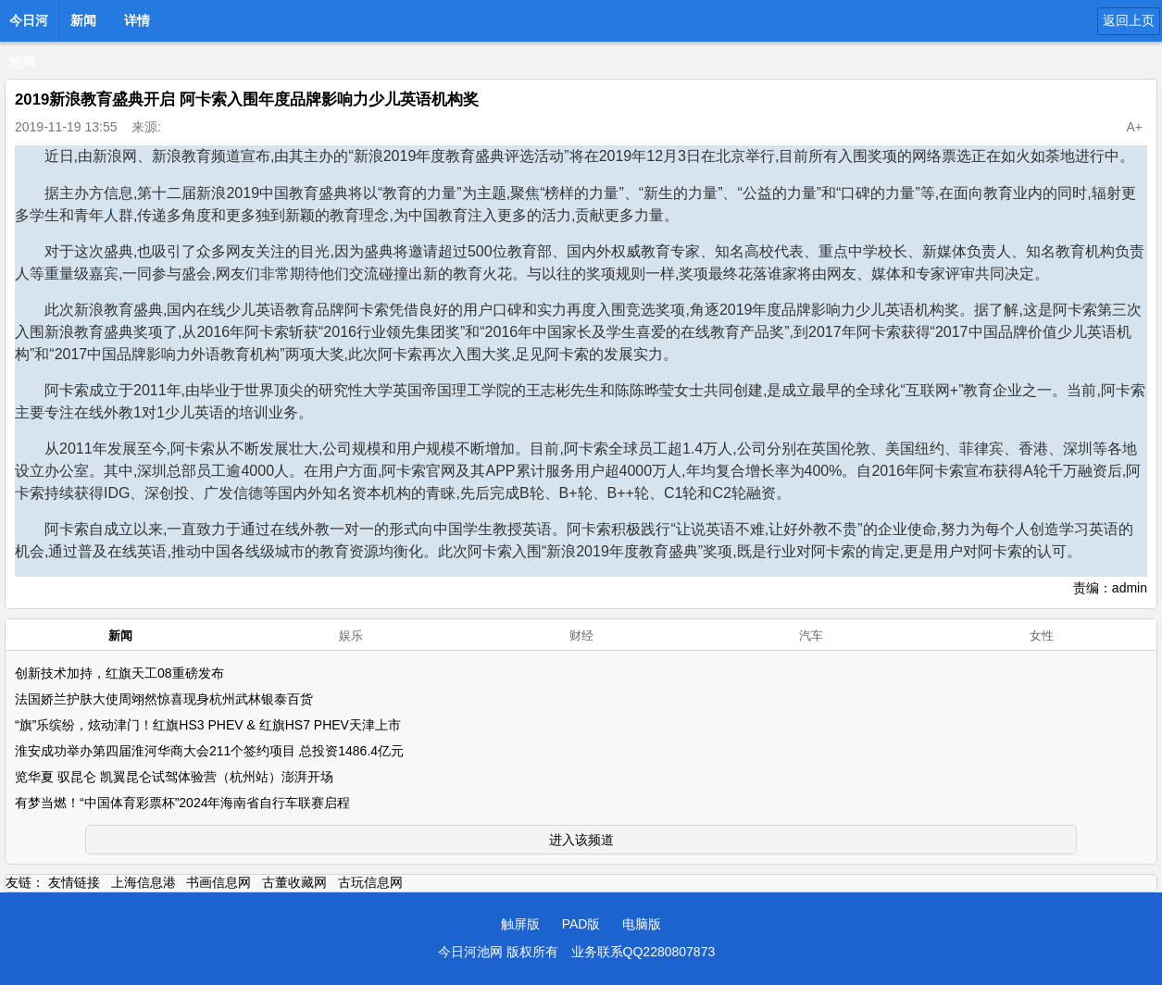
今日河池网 (28, 26)
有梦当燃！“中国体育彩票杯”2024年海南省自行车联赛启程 (182, 802)
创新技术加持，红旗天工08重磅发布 (119, 673)
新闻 (83, 20)
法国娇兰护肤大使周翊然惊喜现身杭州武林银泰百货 (164, 699)
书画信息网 (218, 882)
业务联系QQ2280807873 (643, 951)
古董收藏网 (294, 882)
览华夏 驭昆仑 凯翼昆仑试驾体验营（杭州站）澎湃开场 (174, 776)
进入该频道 (581, 839)
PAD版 (581, 923)
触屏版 (520, 923)
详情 (137, 20)
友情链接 (74, 882)
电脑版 (641, 923)
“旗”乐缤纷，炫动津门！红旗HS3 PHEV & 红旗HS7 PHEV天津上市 (208, 724)
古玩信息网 (370, 882)
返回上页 (1129, 20)
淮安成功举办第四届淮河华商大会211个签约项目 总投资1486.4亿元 (209, 750)
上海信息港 (143, 882)
